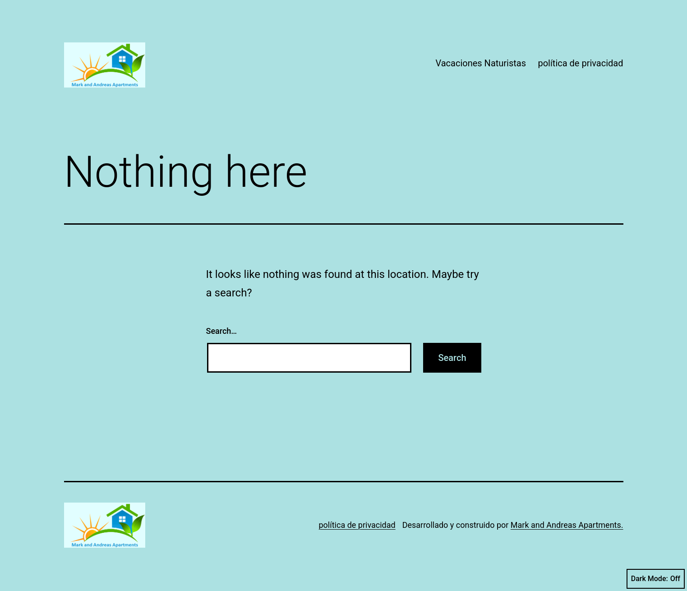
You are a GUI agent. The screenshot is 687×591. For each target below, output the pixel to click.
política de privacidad (580, 63)
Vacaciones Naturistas (480, 63)
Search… (221, 331)
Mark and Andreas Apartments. (567, 525)
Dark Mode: (655, 578)
